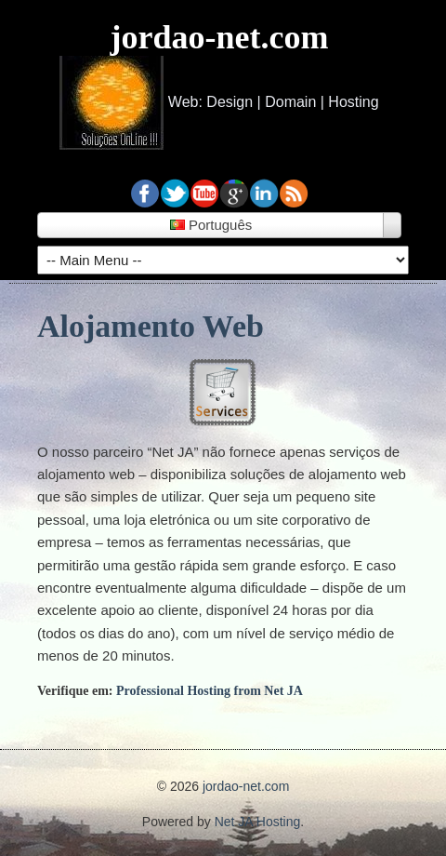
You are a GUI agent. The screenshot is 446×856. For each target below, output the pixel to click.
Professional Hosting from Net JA (209, 691)
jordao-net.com (220, 37)
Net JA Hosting (258, 821)
